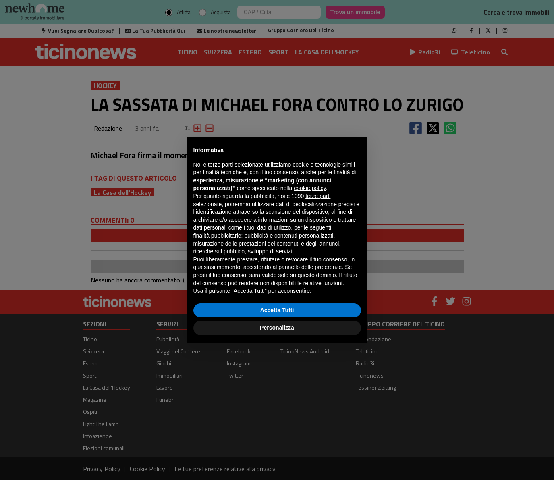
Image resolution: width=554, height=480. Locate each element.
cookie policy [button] (310, 188)
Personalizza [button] (277, 327)
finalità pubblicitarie (217, 235)
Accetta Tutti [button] (277, 310)
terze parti (317, 196)
